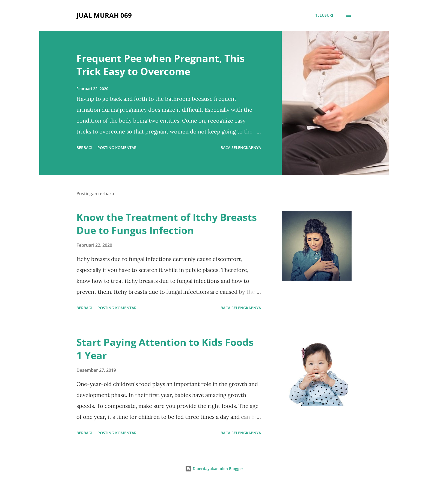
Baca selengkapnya (241, 147)
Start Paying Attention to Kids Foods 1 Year (165, 348)
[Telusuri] (324, 15)
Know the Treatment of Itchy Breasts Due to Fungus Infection (166, 223)
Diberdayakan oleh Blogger (214, 468)
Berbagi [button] (84, 147)
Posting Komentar (116, 147)
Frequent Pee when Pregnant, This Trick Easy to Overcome (160, 65)
